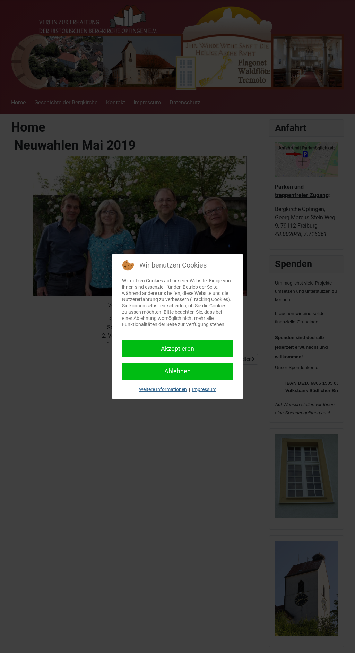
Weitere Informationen (163, 389)
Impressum (204, 389)
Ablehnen (177, 371)
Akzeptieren (177, 348)
